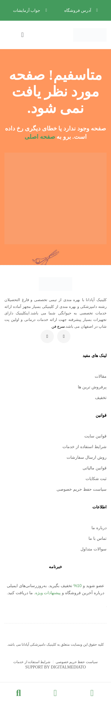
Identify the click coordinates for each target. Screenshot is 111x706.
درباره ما (99, 527)
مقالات (101, 376)
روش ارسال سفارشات (87, 457)
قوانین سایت (95, 436)
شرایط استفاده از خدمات (84, 446)
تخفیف (101, 397)
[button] (15, 34)
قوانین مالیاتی (95, 468)
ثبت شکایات (96, 478)
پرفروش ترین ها (92, 386)
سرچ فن (58, 326)
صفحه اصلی (40, 136)
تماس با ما (98, 538)
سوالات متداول (94, 549)
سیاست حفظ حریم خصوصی (82, 489)
